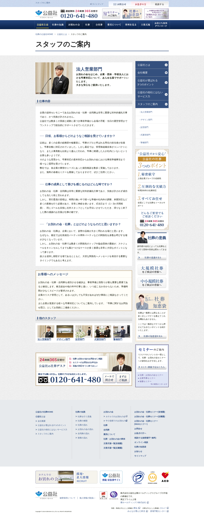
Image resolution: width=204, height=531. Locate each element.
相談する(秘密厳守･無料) (145, 438)
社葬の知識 (80, 412)
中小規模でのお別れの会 (116, 421)
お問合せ (138, 429)
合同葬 (106, 430)
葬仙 (135, 508)
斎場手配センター (158, 511)
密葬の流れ (82, 438)
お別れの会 (108, 412)
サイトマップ (97, 4)
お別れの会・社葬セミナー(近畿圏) (149, 416)
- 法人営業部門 (145, 112)
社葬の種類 (82, 421)
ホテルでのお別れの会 (115, 416)
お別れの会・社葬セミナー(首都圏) (149, 412)
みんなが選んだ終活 (136, 511)
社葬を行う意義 (84, 416)
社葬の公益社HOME (44, 34)
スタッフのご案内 (45, 434)
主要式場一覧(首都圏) (112, 443)
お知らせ (138, 451)
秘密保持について (67, 498)
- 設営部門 (143, 127)
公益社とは (62, 34)
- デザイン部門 (145, 120)
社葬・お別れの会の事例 (114, 439)
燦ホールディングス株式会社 (133, 502)
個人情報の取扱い (87, 498)
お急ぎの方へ (140, 433)
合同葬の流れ (83, 433)
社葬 (105, 425)
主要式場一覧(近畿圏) (112, 448)
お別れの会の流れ (85, 429)
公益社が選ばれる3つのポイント (148, 82)
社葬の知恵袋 (140, 447)
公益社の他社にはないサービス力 (150, 94)
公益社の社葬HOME (44, 412)
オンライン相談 (141, 442)
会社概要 (42, 421)
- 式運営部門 (144, 135)
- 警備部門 (143, 142)
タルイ (163, 508)
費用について (109, 434)
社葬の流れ (82, 425)
